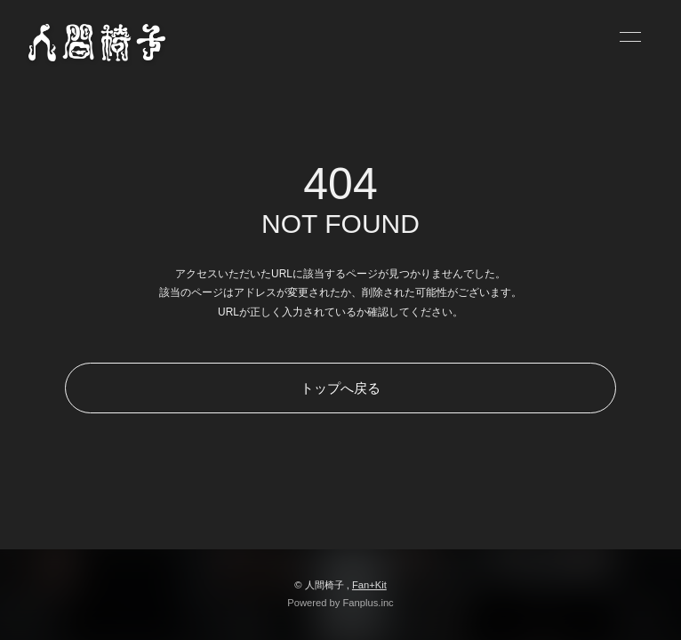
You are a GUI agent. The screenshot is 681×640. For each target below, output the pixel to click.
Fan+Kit (369, 585)
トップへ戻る (340, 388)
